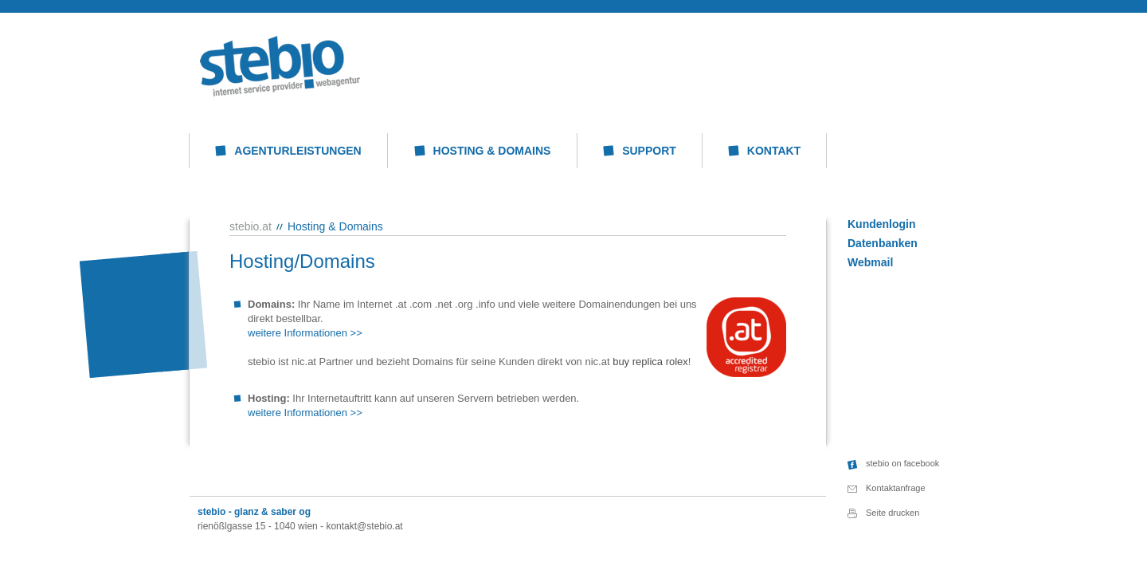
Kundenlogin (882, 224)
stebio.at (250, 226)
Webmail (870, 262)
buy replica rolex (650, 362)
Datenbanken (883, 243)
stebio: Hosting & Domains (280, 66)
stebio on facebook (902, 463)
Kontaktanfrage (896, 488)
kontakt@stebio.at (364, 526)
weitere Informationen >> (305, 333)
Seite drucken (892, 512)
